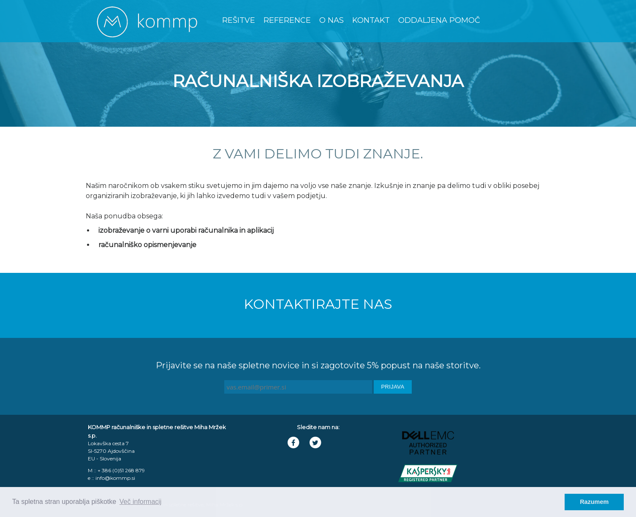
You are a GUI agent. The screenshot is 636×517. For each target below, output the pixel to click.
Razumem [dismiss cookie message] (594, 501)
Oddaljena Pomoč (439, 20)
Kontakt (371, 20)
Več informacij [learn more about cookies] (141, 501)
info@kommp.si (115, 478)
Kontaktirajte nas (318, 304)
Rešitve (238, 20)
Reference (287, 20)
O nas (331, 20)
